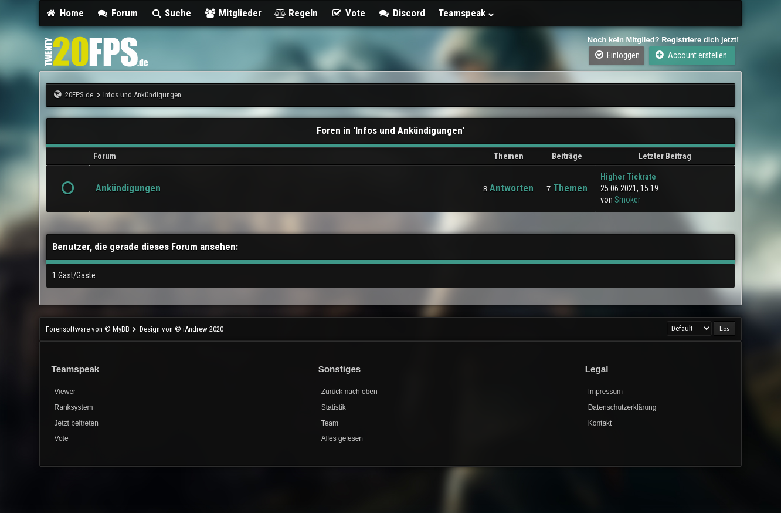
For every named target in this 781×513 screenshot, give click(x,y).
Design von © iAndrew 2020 (181, 329)
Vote (348, 13)
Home (65, 13)
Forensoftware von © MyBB (88, 329)
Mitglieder (233, 13)
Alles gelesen (342, 438)
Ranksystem (74, 407)
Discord (401, 13)
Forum (117, 13)
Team (329, 423)
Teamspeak (466, 13)
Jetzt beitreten (77, 423)
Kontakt (600, 423)
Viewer (65, 391)
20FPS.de (79, 94)
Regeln (296, 13)
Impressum (605, 391)
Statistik (333, 407)
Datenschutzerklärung (622, 407)
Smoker (627, 199)
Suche (171, 13)
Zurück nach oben (349, 391)
